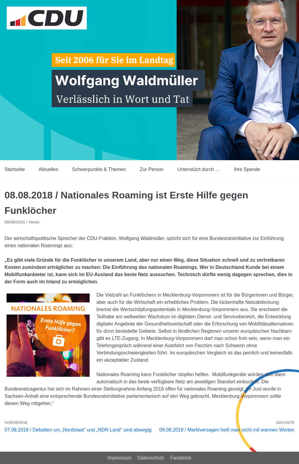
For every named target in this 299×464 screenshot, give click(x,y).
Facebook (180, 457)
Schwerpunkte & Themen (99, 169)
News (34, 222)
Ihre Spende (247, 169)
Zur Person (151, 169)
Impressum (119, 457)
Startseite (15, 169)
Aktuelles (48, 169)
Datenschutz (150, 457)
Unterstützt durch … (198, 169)
